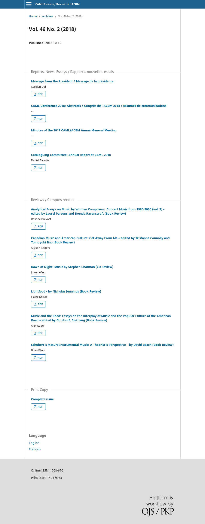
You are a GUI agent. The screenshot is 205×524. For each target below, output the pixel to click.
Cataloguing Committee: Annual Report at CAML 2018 (71, 155)
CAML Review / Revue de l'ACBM (57, 4)
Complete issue (42, 399)
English (34, 443)
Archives (47, 16)
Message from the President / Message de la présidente (72, 81)
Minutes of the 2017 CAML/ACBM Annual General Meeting (74, 130)
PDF (40, 94)
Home (33, 16)
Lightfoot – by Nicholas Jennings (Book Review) (66, 291)
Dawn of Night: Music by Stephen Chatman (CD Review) (72, 267)
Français (35, 449)
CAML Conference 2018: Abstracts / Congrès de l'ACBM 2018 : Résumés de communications (98, 106)
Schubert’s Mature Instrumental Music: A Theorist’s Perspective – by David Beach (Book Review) (102, 345)
